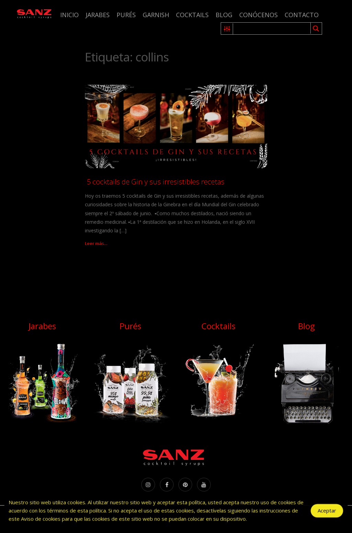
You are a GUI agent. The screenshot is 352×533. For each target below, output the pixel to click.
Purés (126, 15)
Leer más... (96, 243)
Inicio (69, 15)
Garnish (156, 15)
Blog (224, 15)
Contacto (302, 15)
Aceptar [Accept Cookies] (327, 515)
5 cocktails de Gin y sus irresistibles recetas (154, 181)
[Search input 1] (272, 28)
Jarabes (98, 15)
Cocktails (192, 15)
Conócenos (258, 15)
